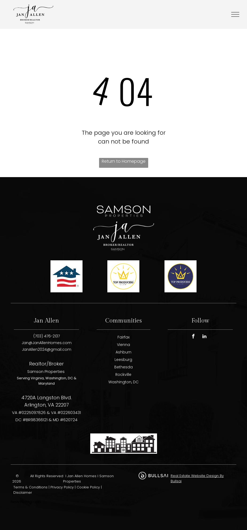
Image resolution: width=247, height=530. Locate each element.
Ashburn (123, 352)
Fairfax (123, 337)
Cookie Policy (88, 487)
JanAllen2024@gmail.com (46, 349)
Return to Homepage (124, 161)
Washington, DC (123, 382)
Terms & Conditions (30, 487)
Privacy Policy (62, 487)
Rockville (123, 374)
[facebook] (193, 337)
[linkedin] (204, 337)
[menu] (235, 14)
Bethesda (123, 367)
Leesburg (123, 359)
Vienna (123, 344)
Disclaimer (22, 492)
